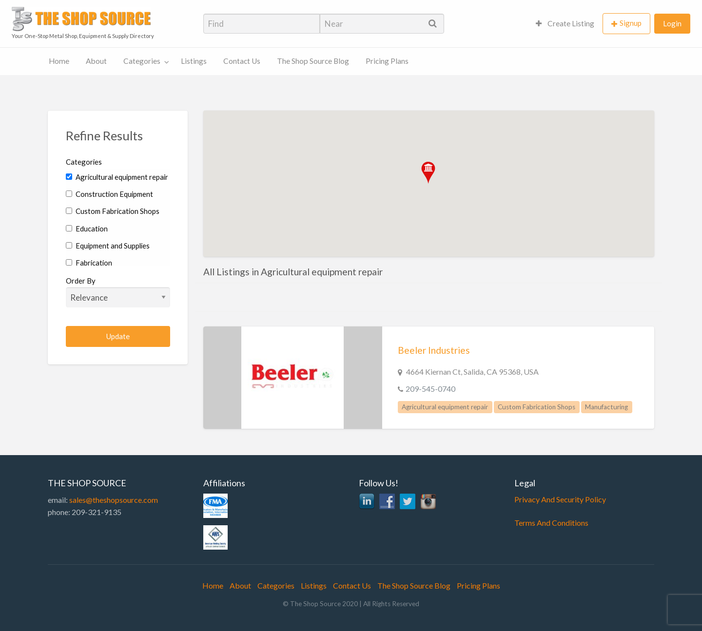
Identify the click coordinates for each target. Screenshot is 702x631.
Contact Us (241, 61)
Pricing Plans (387, 61)
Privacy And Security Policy (560, 499)
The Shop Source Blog (313, 61)
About (96, 61)
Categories (141, 61)
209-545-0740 (430, 388)
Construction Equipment (109, 194)
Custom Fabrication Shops (112, 211)
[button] (428, 173)
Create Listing (565, 23)
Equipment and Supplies (108, 245)
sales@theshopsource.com (113, 499)
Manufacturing (606, 407)
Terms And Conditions (551, 522)
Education (87, 228)
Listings (194, 61)
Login (672, 23)
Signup (631, 23)
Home (59, 61)
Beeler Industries (434, 350)
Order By (118, 291)
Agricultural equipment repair (117, 176)
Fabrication (89, 262)
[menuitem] (565, 23)
